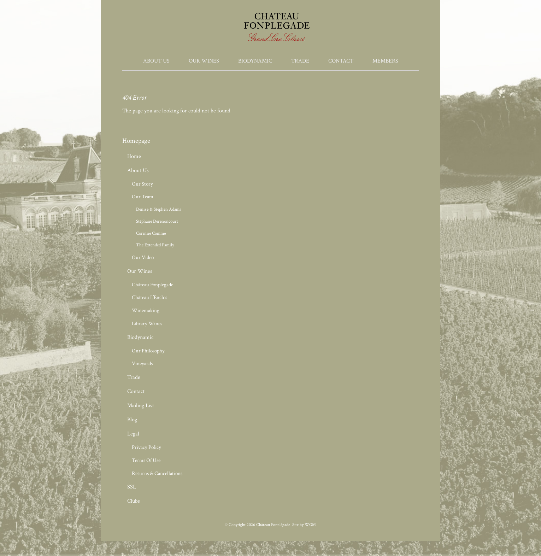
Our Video (143, 257)
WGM (310, 524)
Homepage (136, 140)
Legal (133, 434)
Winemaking (145, 310)
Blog (132, 419)
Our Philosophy (148, 350)
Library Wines (147, 323)
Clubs (133, 501)
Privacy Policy (146, 447)
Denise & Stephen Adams (158, 209)
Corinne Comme (151, 233)
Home (134, 156)
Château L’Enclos (149, 297)
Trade (300, 61)
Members (385, 61)
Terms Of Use (146, 460)
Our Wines (204, 61)
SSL (131, 487)
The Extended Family (155, 245)
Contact (340, 61)
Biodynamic (255, 61)
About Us (156, 61)
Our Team (142, 196)
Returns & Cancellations (157, 473)
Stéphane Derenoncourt (157, 221)
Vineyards (142, 363)
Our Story (142, 184)
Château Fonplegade (152, 284)
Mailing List (140, 405)
